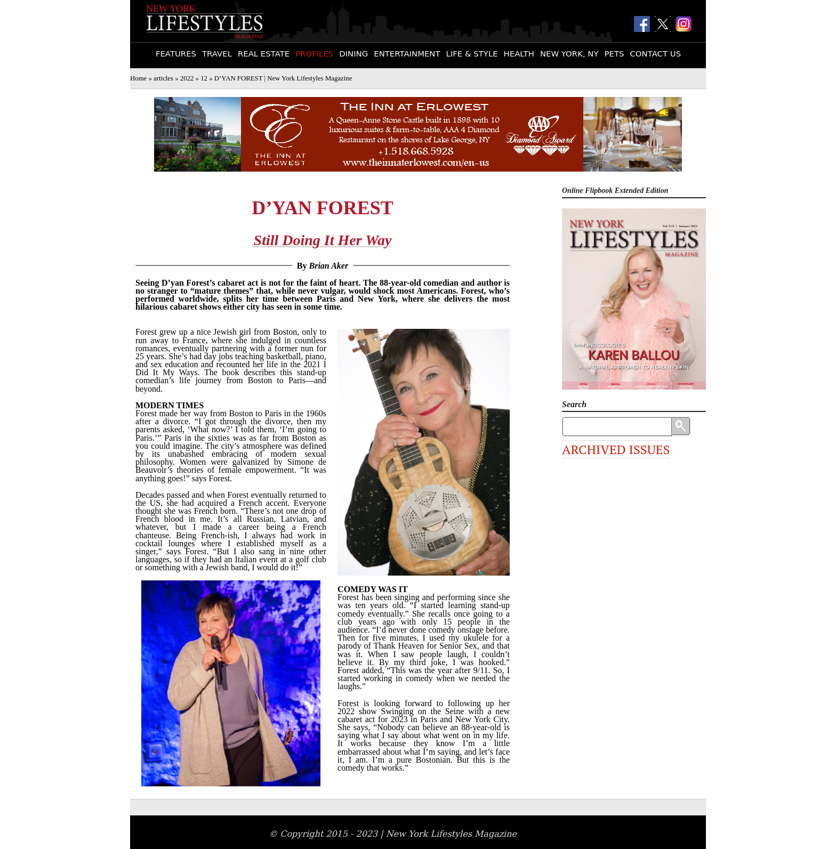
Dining (353, 54)
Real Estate (264, 54)
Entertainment (407, 54)
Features (176, 54)
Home (138, 78)
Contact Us (655, 54)
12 (203, 78)
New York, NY (569, 54)
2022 (187, 78)
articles (163, 78)
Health (519, 54)
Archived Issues (616, 449)
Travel (217, 54)
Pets (614, 54)
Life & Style (472, 54)
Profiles (314, 54)
